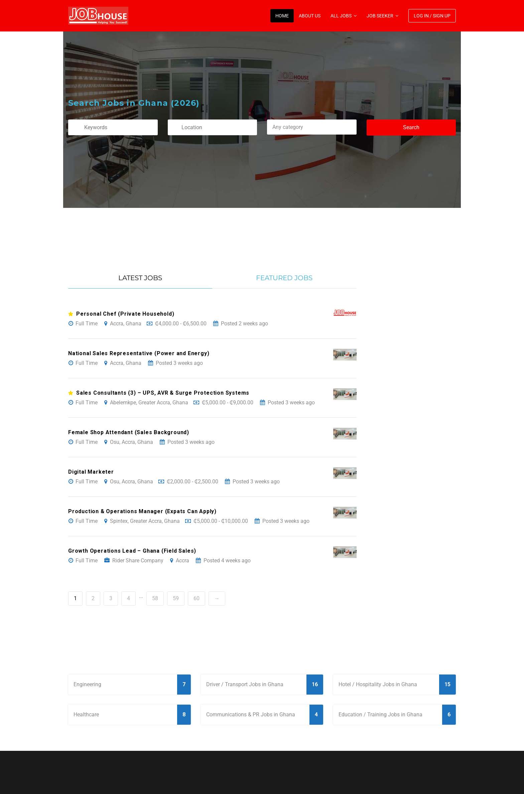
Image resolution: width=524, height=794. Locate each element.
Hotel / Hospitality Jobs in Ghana (397, 684)
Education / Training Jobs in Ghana (397, 715)
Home (282, 15)
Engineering (132, 684)
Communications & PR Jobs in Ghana (264, 715)
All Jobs (341, 15)
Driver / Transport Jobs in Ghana (264, 684)
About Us (309, 15)
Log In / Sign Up (432, 15)
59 (176, 598)
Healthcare (132, 715)
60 (196, 598)
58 (155, 598)
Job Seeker (380, 15)
